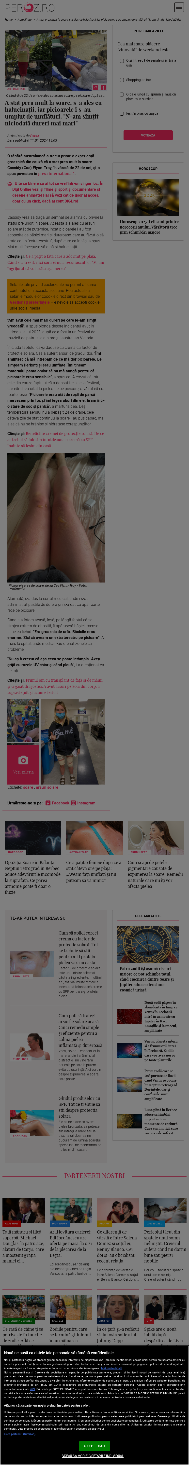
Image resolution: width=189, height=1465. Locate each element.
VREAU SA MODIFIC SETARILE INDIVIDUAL (93, 1456)
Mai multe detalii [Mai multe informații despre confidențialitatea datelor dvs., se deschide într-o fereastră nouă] (111, 1368)
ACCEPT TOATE (94, 1446)
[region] (94, 1405)
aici (32, 1389)
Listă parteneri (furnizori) (19, 1434)
